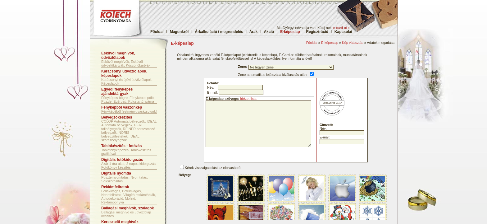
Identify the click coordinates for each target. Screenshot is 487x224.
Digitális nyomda (116, 173)
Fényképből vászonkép (121, 107)
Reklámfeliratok (115, 187)
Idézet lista (248, 98)
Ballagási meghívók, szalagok (127, 208)
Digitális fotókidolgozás (122, 159)
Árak (253, 32)
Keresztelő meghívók (120, 222)
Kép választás (352, 42)
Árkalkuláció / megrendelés (219, 32)
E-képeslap (329, 42)
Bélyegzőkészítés (116, 117)
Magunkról (179, 32)
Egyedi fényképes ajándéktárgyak (117, 91)
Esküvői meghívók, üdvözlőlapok (118, 55)
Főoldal (157, 32)
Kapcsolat (343, 32)
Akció (269, 32)
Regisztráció (317, 32)
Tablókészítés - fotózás (121, 146)
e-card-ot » (341, 28)
